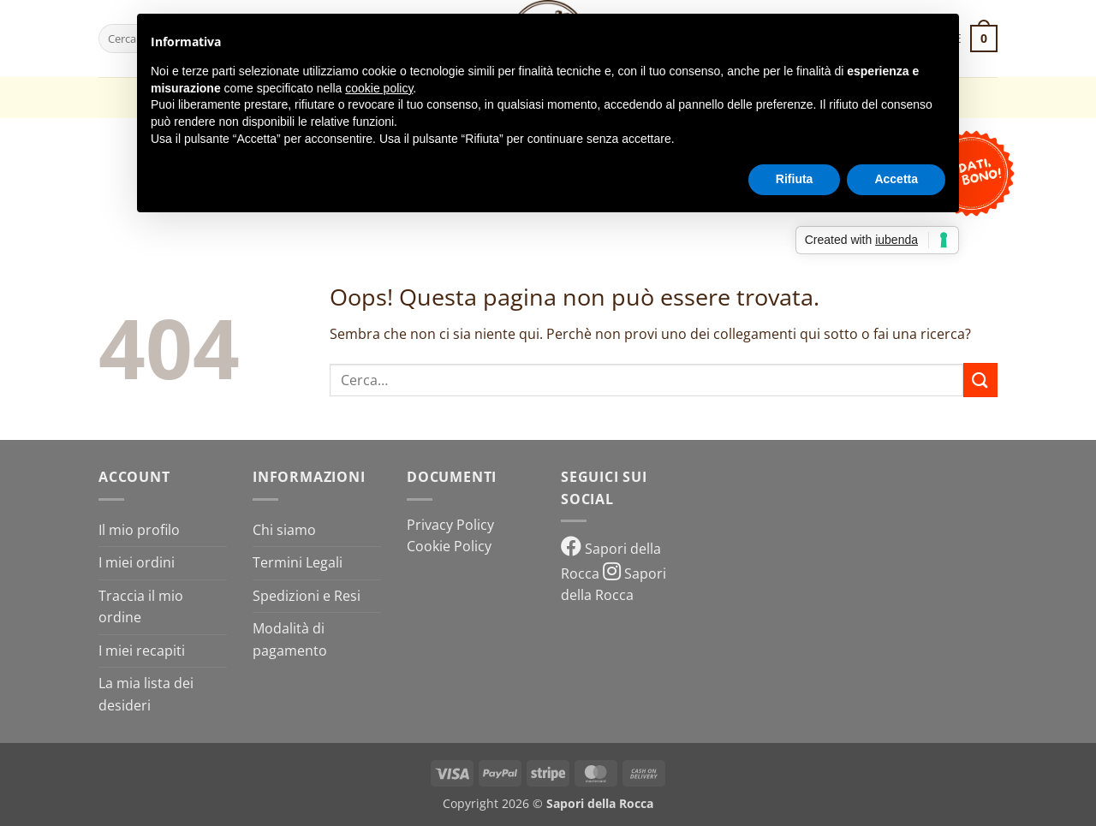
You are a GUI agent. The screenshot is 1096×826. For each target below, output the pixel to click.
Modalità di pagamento (290, 639)
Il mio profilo (139, 529)
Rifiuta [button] (794, 179)
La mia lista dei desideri (146, 694)
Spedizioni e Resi (306, 595)
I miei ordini (136, 562)
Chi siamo (284, 529)
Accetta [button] (896, 179)
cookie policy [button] (379, 88)
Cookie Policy (449, 546)
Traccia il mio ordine (140, 606)
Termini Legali (297, 562)
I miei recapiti (141, 650)
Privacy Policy (450, 524)
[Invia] (980, 379)
